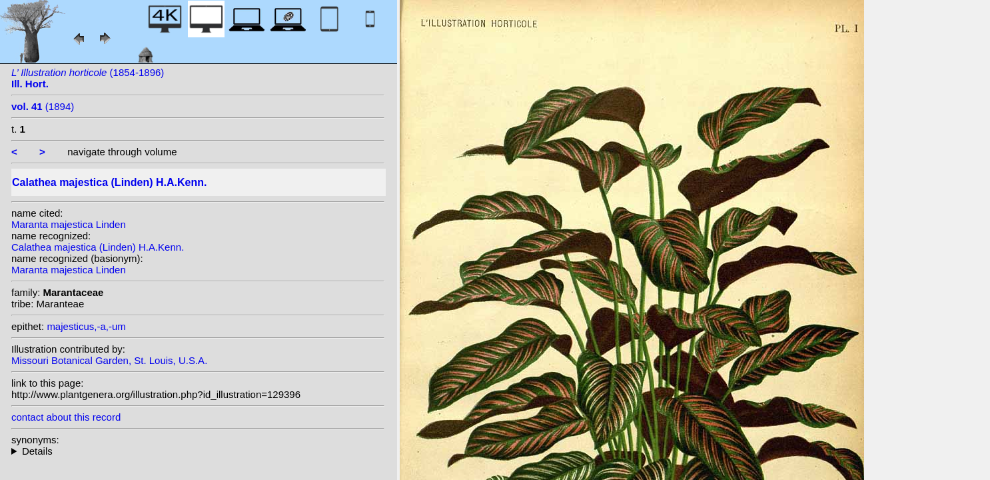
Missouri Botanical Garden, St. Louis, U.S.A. (109, 360)
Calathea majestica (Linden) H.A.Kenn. (97, 247)
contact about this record (66, 417)
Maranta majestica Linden (68, 224)
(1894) (42, 106)
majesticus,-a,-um (86, 326)
